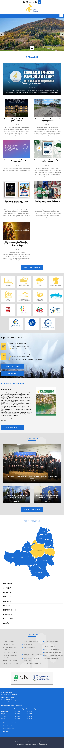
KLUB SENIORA (28, 644)
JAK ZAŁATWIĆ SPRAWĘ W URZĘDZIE (51, 642)
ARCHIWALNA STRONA (9, 644)
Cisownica (7, 588)
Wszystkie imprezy (12, 366)
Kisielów (6, 606)
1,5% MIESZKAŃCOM (29, 648)
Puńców (6, 623)
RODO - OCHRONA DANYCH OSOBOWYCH (31, 659)
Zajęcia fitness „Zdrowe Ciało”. (18, 343)
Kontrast (33, 2)
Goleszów (7, 601)
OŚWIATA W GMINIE (49, 646)
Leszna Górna (8, 619)
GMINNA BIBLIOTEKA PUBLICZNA (53, 655)
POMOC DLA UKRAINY (30, 651)
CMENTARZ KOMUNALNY (51, 658)
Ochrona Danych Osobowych (9, 725)
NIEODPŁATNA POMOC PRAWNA (32, 663)
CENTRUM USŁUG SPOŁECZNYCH (53, 652)
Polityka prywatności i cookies (10, 722)
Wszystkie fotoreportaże (32, 509)
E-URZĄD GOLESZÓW (8, 641)
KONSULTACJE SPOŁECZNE (10, 652)
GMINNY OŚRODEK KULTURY (52, 649)
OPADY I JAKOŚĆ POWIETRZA (31, 641)
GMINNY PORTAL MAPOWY (10, 660)
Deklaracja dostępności (8, 728)
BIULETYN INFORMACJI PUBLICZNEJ (9, 648)
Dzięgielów (7, 592)
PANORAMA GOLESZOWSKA (10, 663)
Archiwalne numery (12, 427)
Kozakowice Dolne (10, 610)
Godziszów (7, 597)
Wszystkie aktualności (32, 267)
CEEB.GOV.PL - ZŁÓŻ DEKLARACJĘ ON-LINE (32, 654)
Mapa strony (6, 731)
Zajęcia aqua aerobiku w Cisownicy (19, 354)
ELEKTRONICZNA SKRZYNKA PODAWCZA (12, 656)
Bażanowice (7, 584)
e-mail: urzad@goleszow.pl (8, 701)
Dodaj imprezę (12, 373)
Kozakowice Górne (10, 614)
